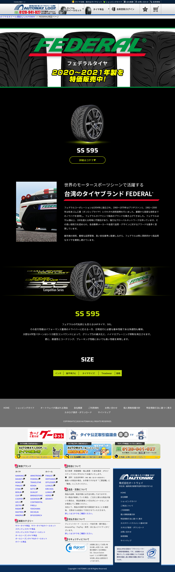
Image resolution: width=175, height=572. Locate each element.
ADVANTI (49, 498)
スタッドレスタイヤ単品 (25, 529)
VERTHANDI (50, 479)
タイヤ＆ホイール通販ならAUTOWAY (17, 17)
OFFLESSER (50, 482)
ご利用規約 (93, 407)
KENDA (33, 485)
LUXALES (49, 485)
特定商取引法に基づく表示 (159, 407)
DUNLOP (34, 492)
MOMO (18, 482)
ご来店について (127, 505)
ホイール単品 (20, 541)
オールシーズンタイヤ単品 (26, 535)
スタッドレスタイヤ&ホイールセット (30, 532)
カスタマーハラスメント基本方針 (134, 523)
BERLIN (18, 492)
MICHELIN (34, 512)
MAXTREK (19, 512)
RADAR (18, 508)
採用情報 (156, 1)
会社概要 (130, 1)
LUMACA (48, 492)
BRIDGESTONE (36, 495)
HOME (6, 407)
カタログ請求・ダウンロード (78, 412)
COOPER (19, 498)
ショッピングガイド (114, 1)
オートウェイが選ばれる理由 (54, 407)
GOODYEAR (35, 498)
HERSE (48, 495)
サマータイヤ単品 (22, 525)
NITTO (33, 488)
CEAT (17, 495)
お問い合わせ (143, 1)
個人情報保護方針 (131, 407)
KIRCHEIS (49, 488)
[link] (77, 548)
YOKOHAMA (35, 508)
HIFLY (17, 502)
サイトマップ (104, 412)
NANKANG (19, 475)
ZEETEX (18, 505)
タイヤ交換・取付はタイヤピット (88, 1)
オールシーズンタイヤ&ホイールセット (31, 538)
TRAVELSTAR (35, 482)
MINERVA (19, 515)
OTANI (18, 488)
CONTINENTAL (36, 502)
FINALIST (19, 485)
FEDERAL (34, 479)
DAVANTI (19, 479)
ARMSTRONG (35, 475)
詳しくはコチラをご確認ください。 (79, 513)
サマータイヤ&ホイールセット (43, 525)
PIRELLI (33, 505)
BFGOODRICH (36, 515)
